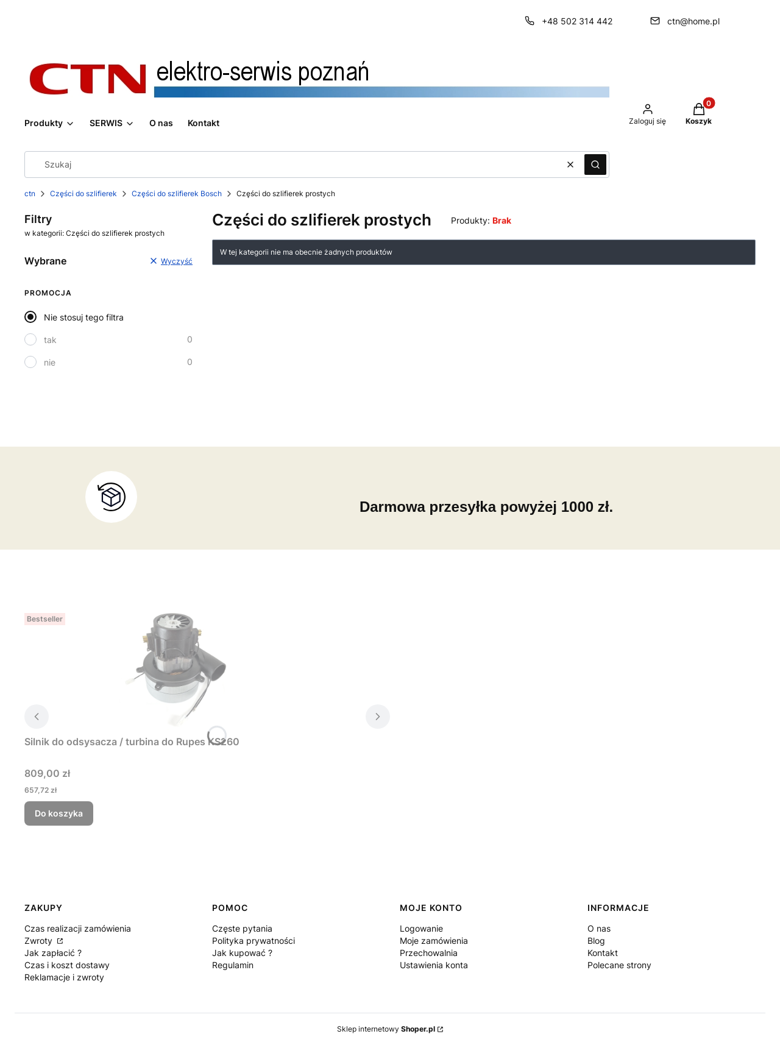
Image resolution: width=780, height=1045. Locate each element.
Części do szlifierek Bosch (177, 193)
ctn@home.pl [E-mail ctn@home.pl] (693, 21)
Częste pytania (242, 928)
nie (49, 362)
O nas (599, 928)
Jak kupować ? (242, 953)
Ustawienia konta (434, 965)
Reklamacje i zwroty (64, 977)
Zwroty (39, 940)
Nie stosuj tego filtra (84, 317)
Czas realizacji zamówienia (77, 928)
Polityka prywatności (253, 940)
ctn (29, 193)
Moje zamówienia (434, 940)
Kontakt (602, 953)
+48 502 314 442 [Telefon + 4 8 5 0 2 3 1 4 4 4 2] (577, 21)
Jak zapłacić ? (53, 953)
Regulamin (233, 965)
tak (50, 340)
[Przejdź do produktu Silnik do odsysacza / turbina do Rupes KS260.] (176, 669)
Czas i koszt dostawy (67, 965)
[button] (595, 164)
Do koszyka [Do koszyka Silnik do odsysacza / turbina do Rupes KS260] (59, 813)
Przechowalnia (429, 953)
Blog (596, 940)
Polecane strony (619, 965)
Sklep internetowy (386, 1028)
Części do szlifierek (83, 193)
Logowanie (421, 928)
